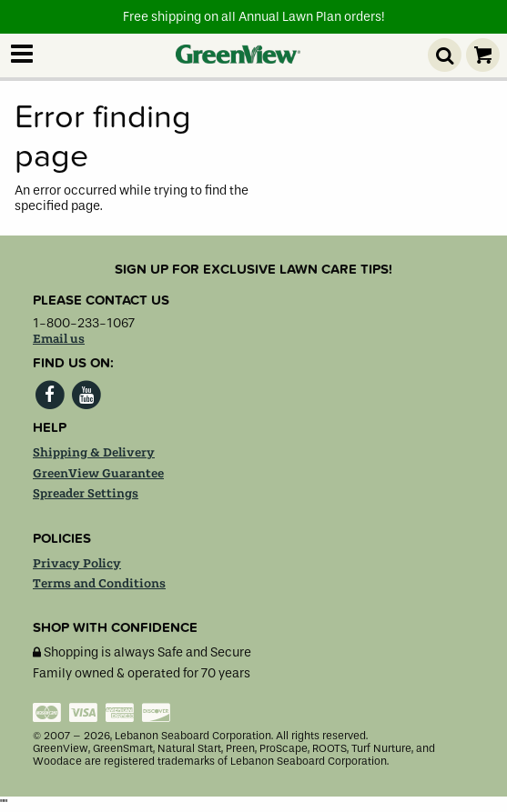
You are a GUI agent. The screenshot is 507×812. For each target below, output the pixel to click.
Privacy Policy (77, 564)
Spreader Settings (85, 494)
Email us (59, 339)
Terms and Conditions (99, 584)
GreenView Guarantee (98, 474)
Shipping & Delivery (94, 453)
